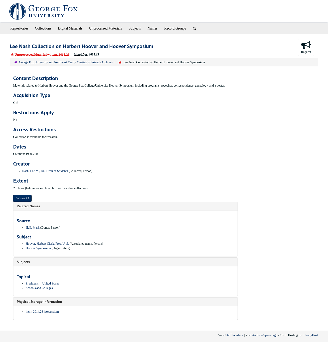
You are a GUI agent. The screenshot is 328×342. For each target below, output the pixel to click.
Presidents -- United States (42, 283)
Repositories (19, 28)
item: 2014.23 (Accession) (42, 311)
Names (152, 28)
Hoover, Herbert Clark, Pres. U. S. (47, 243)
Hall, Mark (32, 227)
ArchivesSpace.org (264, 335)
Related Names (28, 206)
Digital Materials (70, 28)
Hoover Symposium (38, 248)
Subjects (135, 28)
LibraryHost (310, 335)
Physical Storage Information (39, 301)
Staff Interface (234, 335)
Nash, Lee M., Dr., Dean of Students (45, 171)
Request (306, 47)
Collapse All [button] (22, 198)
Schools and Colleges (39, 288)
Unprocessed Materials (105, 28)
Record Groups (175, 28)
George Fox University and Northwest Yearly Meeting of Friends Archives (66, 62)
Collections (43, 28)
